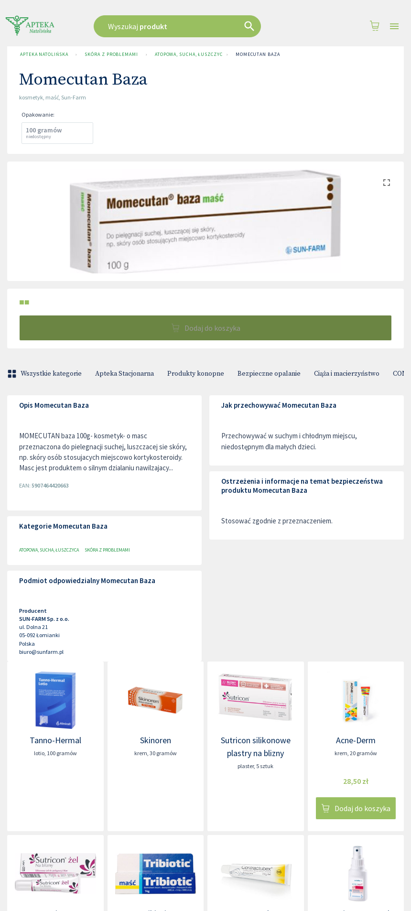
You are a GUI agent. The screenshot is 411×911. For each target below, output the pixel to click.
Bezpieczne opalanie (269, 373)
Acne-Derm (356, 740)
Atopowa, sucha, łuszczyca (187, 54)
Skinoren (155, 740)
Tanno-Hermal (55, 740)
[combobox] (192, 26)
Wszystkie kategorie (45, 373)
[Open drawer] (394, 26)
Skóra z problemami (111, 54)
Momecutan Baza (258, 54)
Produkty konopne (196, 373)
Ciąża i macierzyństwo (346, 373)
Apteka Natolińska (44, 54)
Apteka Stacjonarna (124, 373)
